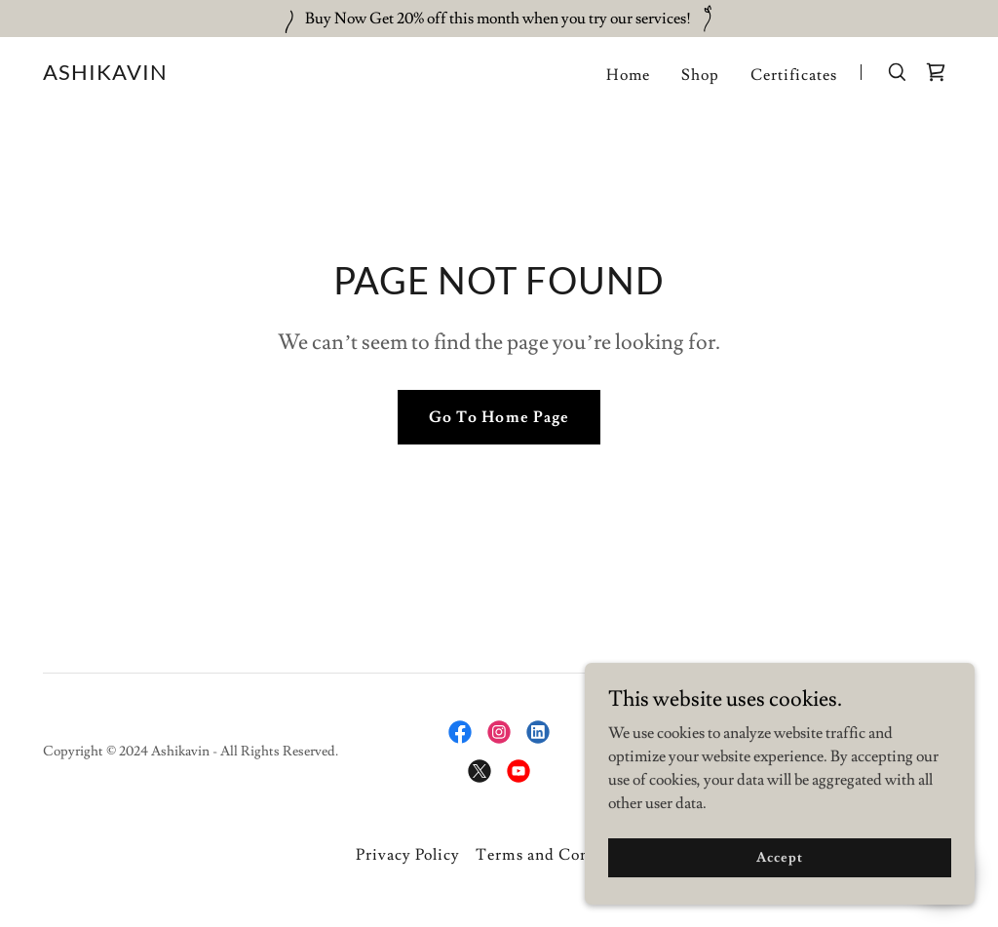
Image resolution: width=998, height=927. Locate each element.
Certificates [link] (793, 75)
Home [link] (628, 75)
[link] (105, 75)
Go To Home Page (498, 417)
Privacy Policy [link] (408, 855)
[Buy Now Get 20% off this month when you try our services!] (499, 18)
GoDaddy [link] (927, 751)
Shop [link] (700, 75)
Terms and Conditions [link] (558, 855)
